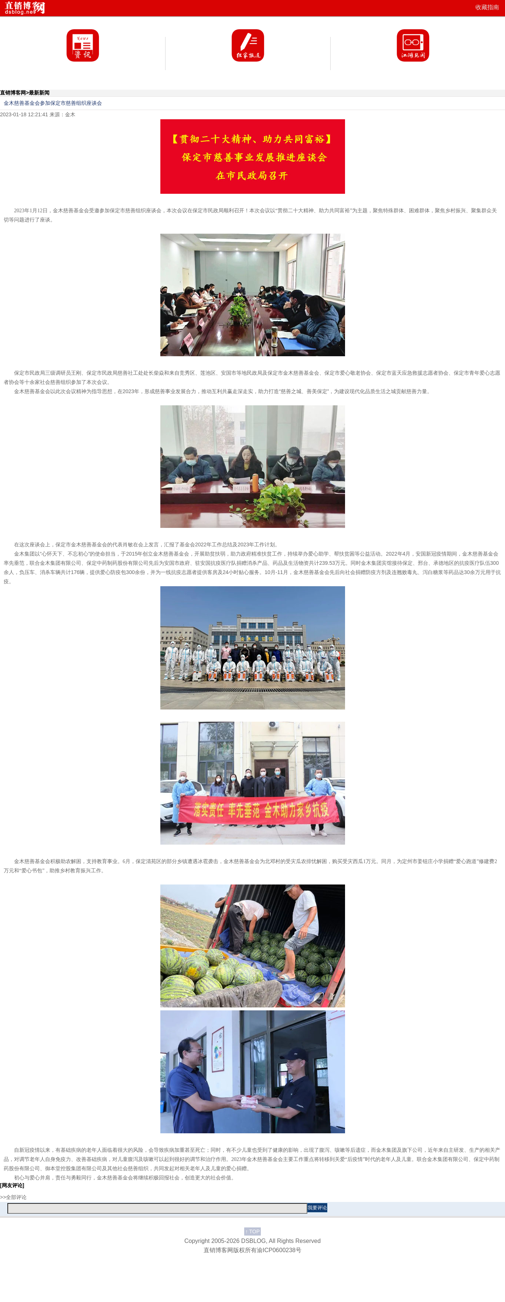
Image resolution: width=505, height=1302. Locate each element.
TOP (252, 1231)
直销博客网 (13, 93)
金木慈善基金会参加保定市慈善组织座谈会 (53, 103)
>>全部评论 (13, 1197)
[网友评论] (12, 1185)
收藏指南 (487, 7)
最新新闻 (39, 93)
